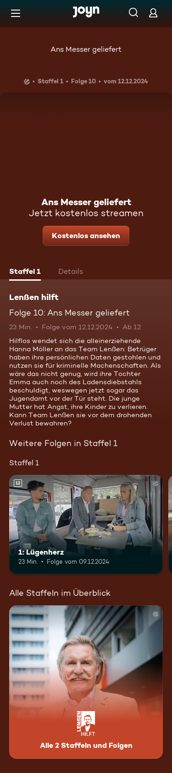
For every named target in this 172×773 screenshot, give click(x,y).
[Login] (153, 13)
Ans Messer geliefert (86, 49)
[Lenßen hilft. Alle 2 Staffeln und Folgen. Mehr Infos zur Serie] (86, 682)
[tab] (25, 272)
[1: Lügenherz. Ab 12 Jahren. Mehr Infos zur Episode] (86, 525)
